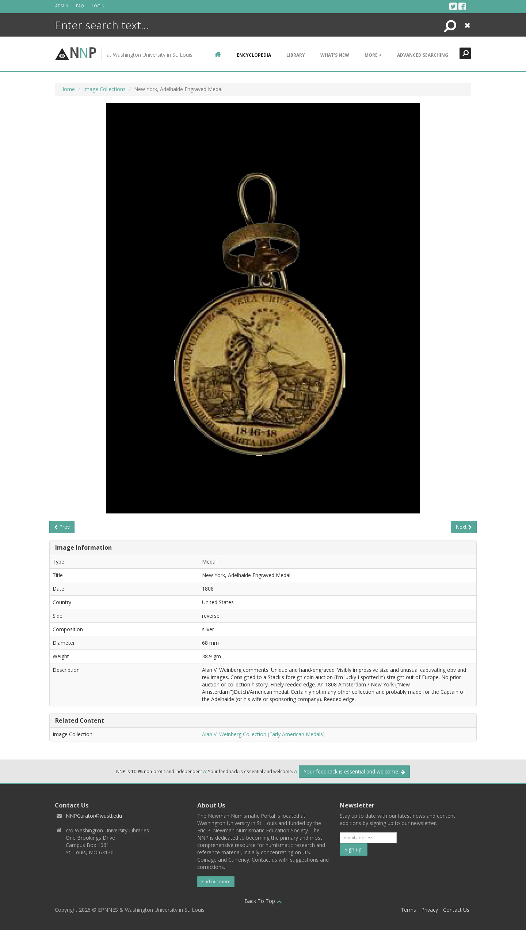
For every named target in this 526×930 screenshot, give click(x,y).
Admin (61, 5)
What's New (334, 55)
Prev (62, 526)
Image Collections (104, 89)
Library (295, 55)
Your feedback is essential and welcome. (354, 771)
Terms (408, 909)
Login (98, 5)
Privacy (429, 909)
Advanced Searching (422, 55)
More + (373, 55)
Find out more (215, 881)
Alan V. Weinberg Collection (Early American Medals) (263, 734)
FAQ (80, 5)
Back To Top (263, 900)
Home (67, 89)
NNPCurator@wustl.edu (94, 815)
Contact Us (456, 909)
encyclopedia (254, 55)
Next (464, 526)
